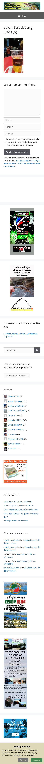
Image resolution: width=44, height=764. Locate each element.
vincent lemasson (16, 401)
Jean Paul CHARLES (16, 410)
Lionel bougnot (15, 424)
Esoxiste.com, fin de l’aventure (18, 501)
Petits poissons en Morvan (16, 520)
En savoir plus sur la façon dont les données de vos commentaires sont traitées (22, 163)
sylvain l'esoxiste (11, 540)
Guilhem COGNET (16, 405)
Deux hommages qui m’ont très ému (21, 509)
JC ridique (12, 434)
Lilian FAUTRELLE (16, 420)
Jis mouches (13, 415)
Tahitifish (12, 448)
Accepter (36, 760)
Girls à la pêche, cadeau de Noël (18, 505)
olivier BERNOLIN (16, 429)
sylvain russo (14, 443)
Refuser (23, 760)
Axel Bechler (13, 396)
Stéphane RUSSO (16, 439)
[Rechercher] (37, 350)
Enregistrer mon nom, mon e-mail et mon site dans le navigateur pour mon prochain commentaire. (23, 142)
